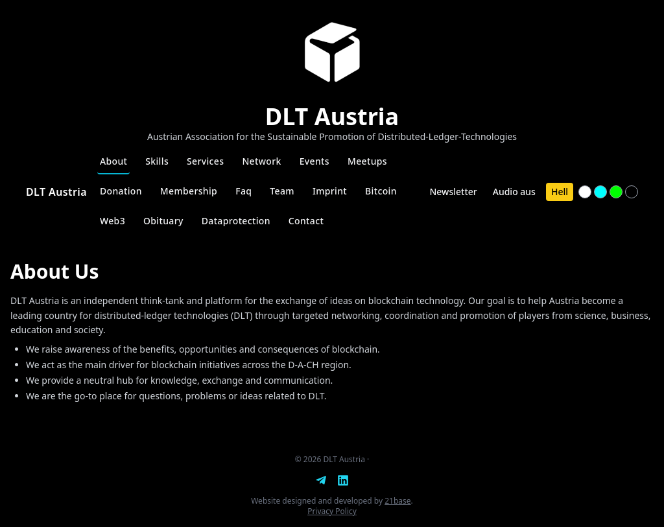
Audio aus (514, 191)
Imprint (330, 191)
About (113, 161)
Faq (243, 191)
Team (282, 191)
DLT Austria (56, 192)
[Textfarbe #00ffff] (600, 191)
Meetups (367, 161)
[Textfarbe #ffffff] (584, 191)
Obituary (163, 221)
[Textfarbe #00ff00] (616, 191)
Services (205, 161)
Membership (188, 191)
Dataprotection (236, 221)
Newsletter (453, 191)
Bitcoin (381, 191)
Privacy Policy (332, 511)
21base (397, 500)
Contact (306, 221)
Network (261, 161)
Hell (559, 191)
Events (314, 161)
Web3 (112, 221)
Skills (157, 161)
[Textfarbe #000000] (631, 191)
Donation (121, 191)
